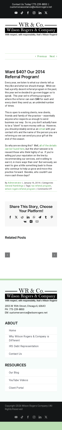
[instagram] (34, 417)
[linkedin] (40, 417)
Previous (42, 56)
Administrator (14, 183)
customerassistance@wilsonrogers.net (31, 7)
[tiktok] (22, 417)
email (42, 129)
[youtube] (16, 417)
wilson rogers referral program (20, 189)
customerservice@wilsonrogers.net (28, 312)
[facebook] (28, 417)
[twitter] (46, 417)
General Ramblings (14, 185)
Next (52, 56)
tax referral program (41, 185)
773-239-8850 (16, 309)
